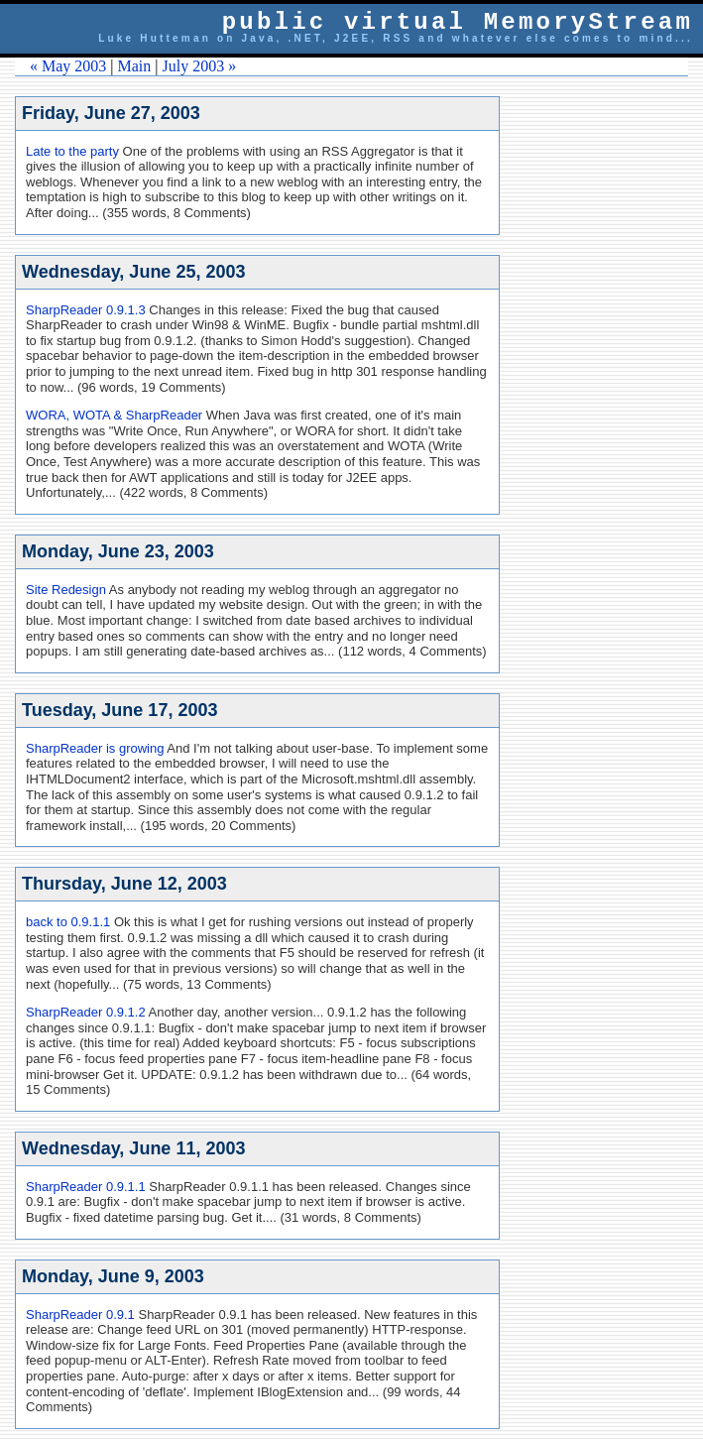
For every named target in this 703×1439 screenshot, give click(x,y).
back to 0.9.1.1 (68, 921)
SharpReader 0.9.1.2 (86, 1012)
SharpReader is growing (95, 748)
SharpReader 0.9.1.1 (86, 1186)
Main (135, 66)
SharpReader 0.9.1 (80, 1314)
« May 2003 (68, 66)
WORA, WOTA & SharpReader (114, 415)
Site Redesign (66, 589)
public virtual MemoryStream (457, 22)
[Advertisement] (613, 393)
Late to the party (72, 151)
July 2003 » (200, 66)
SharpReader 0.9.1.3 (86, 309)
